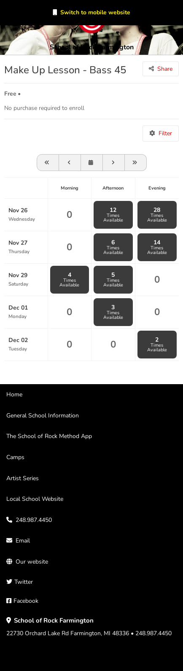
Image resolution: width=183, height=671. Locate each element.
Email (23, 541)
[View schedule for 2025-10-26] (48, 162)
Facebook (25, 601)
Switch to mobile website (95, 12)
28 (157, 214)
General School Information (42, 416)
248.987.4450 (34, 520)
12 (113, 214)
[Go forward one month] (136, 162)
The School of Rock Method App (49, 436)
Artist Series (22, 478)
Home (14, 394)
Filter (165, 133)
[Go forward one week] (114, 162)
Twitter (23, 582)
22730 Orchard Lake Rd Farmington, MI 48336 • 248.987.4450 (89, 627)
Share (164, 69)
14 (157, 247)
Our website (32, 562)
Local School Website (34, 499)
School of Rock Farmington (92, 47)
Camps (15, 457)
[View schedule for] (92, 162)
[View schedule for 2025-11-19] (70, 162)
